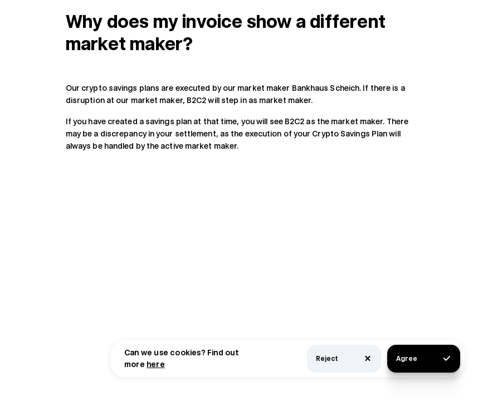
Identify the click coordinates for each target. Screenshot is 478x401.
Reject (344, 358)
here (156, 364)
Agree (423, 358)
